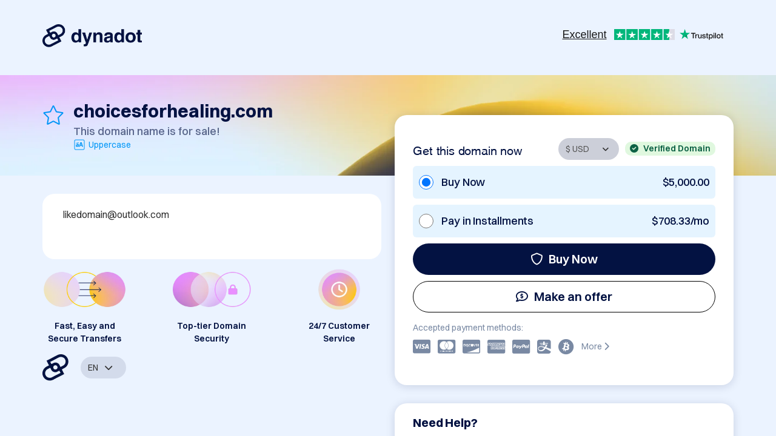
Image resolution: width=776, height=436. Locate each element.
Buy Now (564, 258)
